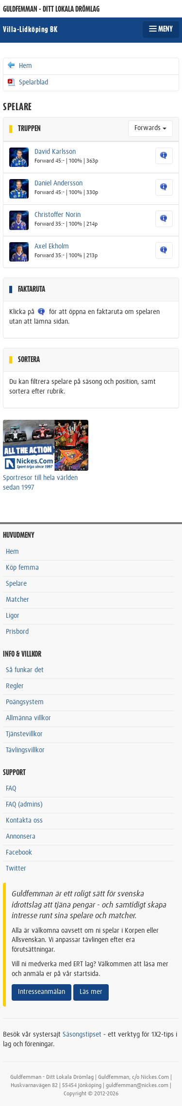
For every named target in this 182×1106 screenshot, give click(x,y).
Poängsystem (25, 702)
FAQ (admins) (24, 804)
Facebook (19, 852)
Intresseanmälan (41, 992)
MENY (161, 29)
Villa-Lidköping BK (30, 29)
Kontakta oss (24, 820)
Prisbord (17, 631)
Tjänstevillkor (24, 734)
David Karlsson (55, 152)
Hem (19, 65)
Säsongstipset (82, 1034)
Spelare (16, 583)
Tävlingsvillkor (25, 750)
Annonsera (20, 836)
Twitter (16, 868)
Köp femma (22, 567)
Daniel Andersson (58, 183)
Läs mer (91, 992)
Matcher (17, 599)
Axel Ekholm (51, 246)
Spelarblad (27, 82)
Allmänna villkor (28, 718)
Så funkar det (25, 670)
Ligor (12, 615)
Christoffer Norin (57, 215)
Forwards (150, 128)
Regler (15, 686)
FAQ (11, 788)
